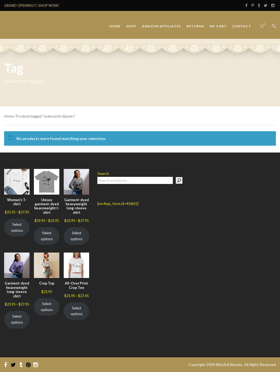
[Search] (179, 180)
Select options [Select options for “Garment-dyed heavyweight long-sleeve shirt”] (77, 236)
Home (115, 26)
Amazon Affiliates (161, 26)
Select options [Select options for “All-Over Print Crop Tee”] (77, 311)
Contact (241, 26)
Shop (131, 26)
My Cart (218, 26)
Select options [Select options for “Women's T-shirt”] (17, 227)
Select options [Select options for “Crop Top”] (47, 306)
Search (103, 173)
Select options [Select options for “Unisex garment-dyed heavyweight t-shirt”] (47, 236)
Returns (195, 26)
